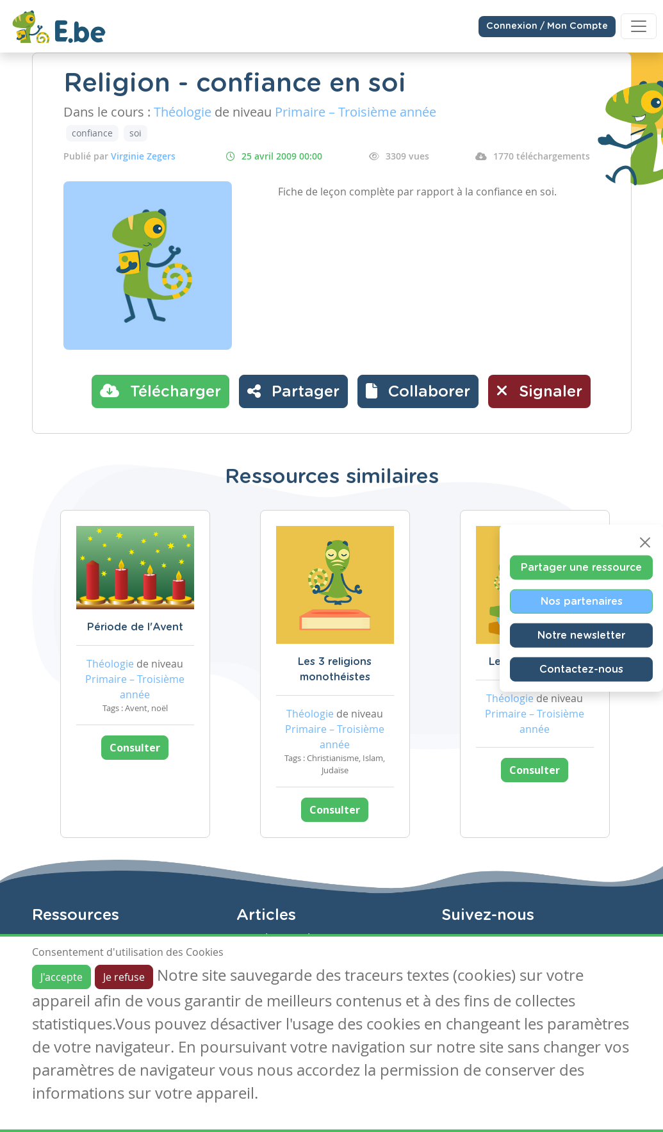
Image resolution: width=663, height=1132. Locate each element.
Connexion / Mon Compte (547, 26)
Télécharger (160, 390)
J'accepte (61, 977)
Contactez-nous (581, 669)
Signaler (539, 390)
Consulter (135, 748)
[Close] (645, 542)
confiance (92, 133)
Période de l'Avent (135, 627)
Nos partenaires (582, 601)
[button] (418, 391)
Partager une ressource (581, 567)
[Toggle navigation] (639, 26)
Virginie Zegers (143, 156)
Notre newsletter (581, 635)
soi (135, 133)
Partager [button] (293, 390)
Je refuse (124, 977)
